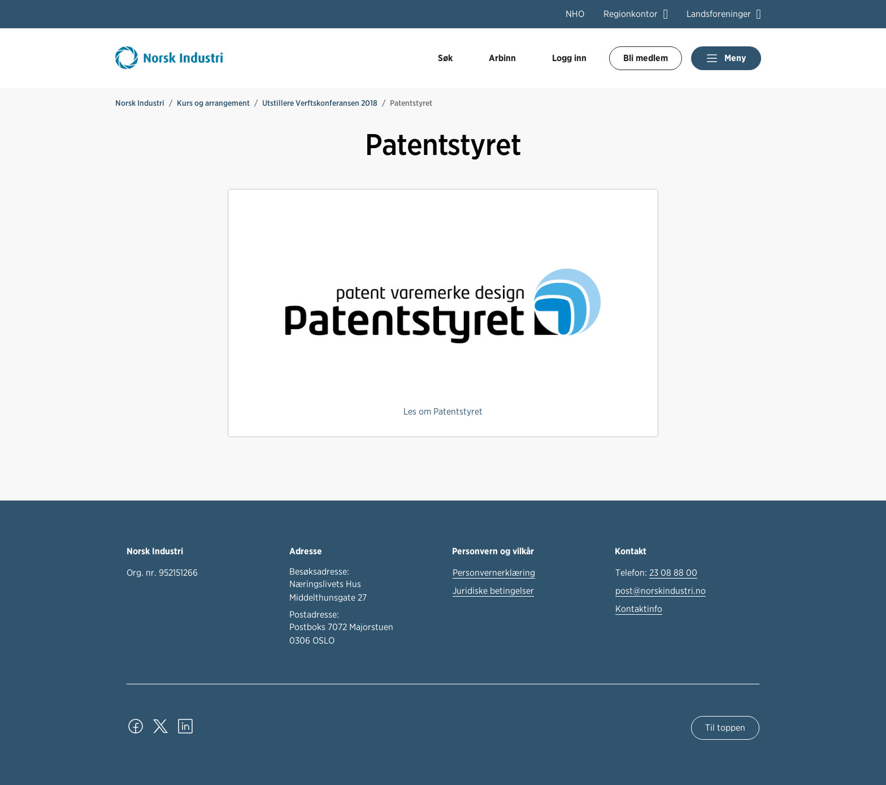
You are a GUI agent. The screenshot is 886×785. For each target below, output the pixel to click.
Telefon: (656, 573)
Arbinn (502, 58)
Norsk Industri (139, 102)
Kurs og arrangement (213, 102)
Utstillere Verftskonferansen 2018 (319, 102)
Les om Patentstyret (443, 411)
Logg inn (569, 58)
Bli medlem (645, 58)
